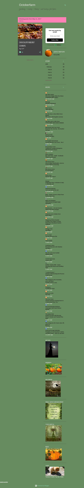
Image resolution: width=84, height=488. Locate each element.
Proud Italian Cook (50, 146)
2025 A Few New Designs (52, 209)
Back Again (48, 215)
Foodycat (48, 287)
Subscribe (54, 40)
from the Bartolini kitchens (52, 306)
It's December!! (49, 170)
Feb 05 (50, 75)
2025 (46, 64)
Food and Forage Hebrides (52, 330)
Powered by (55, 45)
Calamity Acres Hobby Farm (53, 214)
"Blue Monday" (49, 109)
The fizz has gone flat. (51, 236)
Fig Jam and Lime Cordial (52, 253)
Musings (47, 102)
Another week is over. (51, 282)
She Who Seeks (49, 94)
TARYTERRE (48, 241)
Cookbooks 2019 (49, 288)
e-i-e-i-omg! (48, 235)
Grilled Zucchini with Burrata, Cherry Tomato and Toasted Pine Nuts (54, 317)
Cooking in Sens (49, 245)
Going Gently (49, 134)
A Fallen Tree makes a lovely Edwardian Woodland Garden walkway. (53, 223)
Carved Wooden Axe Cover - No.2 (54, 142)
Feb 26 (50, 69)
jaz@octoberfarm (59, 52)
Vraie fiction (48, 108)
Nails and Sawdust (50, 200)
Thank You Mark (49, 136)
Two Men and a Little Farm (52, 121)
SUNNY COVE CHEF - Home (53, 264)
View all (21, 21)
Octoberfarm (27, 5)
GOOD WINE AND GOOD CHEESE (54, 123)
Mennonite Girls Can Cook (52, 127)
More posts (30, 60)
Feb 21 (50, 72)
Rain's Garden (49, 154)
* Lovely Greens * (50, 272)
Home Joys (48, 175)
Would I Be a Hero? (50, 176)
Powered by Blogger (42, 485)
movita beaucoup (50, 259)
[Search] (65, 5)
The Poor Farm (49, 299)
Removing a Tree (50, 196)
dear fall (47, 294)
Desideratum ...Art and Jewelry (53, 208)
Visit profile (56, 54)
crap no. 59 (48, 260)
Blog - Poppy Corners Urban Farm (54, 194)
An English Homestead (51, 140)
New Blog (48, 230)
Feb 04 (50, 78)
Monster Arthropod (50, 103)
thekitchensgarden (50, 188)
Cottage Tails (49, 229)
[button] (40, 52)
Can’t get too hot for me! (52, 190)
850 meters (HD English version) (54, 117)
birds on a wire (49, 293)
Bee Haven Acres (50, 169)
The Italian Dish (49, 314)
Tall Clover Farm (49, 161)
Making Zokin (49, 254)
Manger (47, 181)
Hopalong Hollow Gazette (52, 220)
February (49, 67)
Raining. (47, 326)
